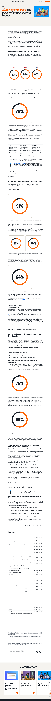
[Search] (39, 1)
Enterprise (16, 1)
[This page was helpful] (40, 652)
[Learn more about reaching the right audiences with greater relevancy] (22, 329)
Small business (11, 1)
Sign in (42, 1)
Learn (23, 1)
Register (47, 1)
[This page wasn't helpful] (37, 652)
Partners (19, 1)
